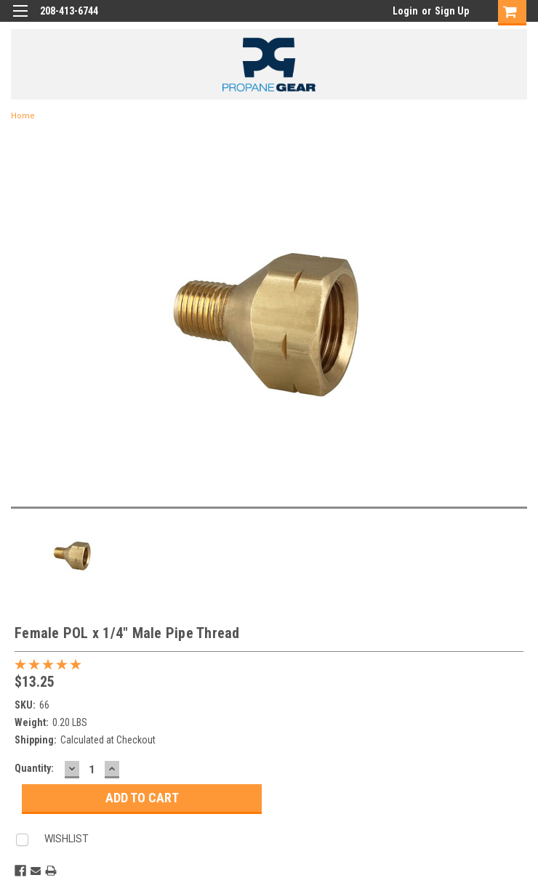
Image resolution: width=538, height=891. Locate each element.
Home (23, 116)
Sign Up (452, 11)
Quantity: (34, 768)
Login (405, 11)
